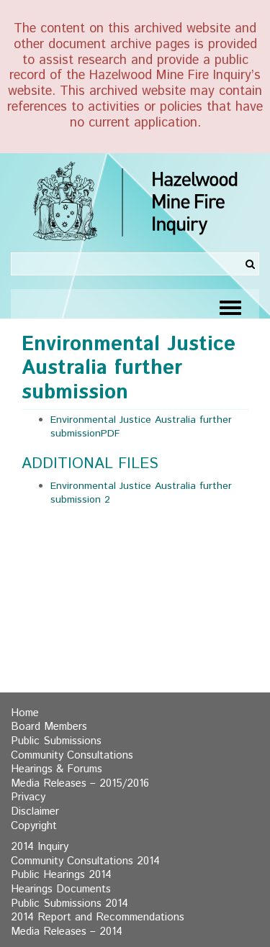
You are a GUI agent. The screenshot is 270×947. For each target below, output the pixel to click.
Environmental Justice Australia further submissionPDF (141, 427)
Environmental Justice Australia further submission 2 (141, 493)
